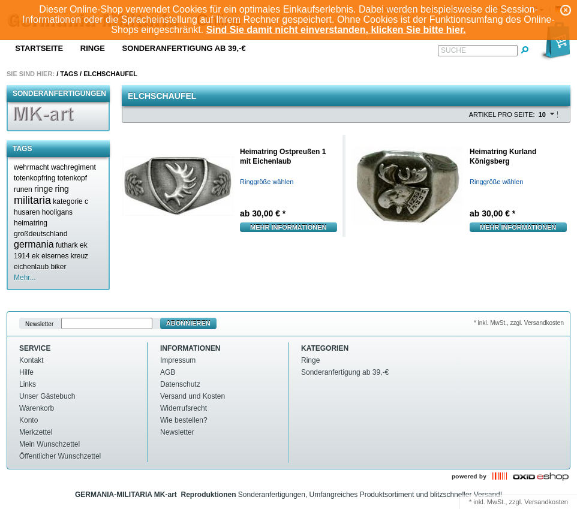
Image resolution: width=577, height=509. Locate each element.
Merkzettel (35, 432)
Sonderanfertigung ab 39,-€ (184, 48)
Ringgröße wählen (266, 181)
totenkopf (72, 178)
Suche (453, 50)
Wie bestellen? (184, 420)
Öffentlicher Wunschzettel (60, 456)
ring (62, 189)
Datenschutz (180, 384)
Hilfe (26, 372)
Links (27, 384)
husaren (27, 212)
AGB (167, 372)
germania (34, 244)
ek (36, 256)
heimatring (30, 223)
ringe (43, 189)
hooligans (57, 212)
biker (58, 267)
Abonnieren (188, 323)
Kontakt (31, 360)
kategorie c (70, 201)
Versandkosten (546, 501)
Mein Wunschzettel (49, 444)
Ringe (92, 48)
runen (23, 189)
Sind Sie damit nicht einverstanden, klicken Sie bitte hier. (336, 30)
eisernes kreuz (64, 256)
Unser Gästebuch (47, 396)
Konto (28, 420)
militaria (32, 200)
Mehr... (25, 277)
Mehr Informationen (288, 227)
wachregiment (73, 167)
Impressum (178, 360)
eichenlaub (31, 267)
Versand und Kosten (192, 396)
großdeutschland (40, 234)
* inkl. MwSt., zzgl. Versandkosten (519, 323)
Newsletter (39, 323)
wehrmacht (31, 167)
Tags (69, 73)
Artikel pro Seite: (502, 114)
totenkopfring (34, 178)
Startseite (39, 48)
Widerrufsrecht (183, 408)
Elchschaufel (110, 73)
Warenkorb (36, 408)
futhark (67, 245)
